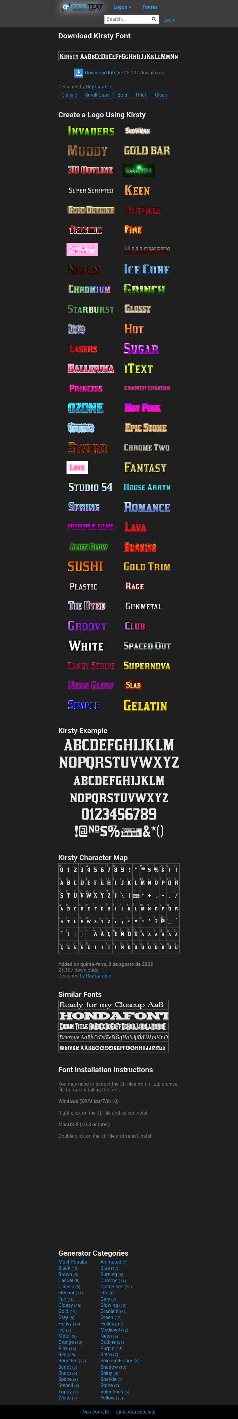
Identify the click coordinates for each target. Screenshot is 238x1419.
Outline (112, 1342)
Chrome (113, 1280)
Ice (64, 1330)
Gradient (112, 1311)
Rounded (72, 1361)
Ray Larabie (98, 87)
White (67, 1398)
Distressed (116, 1287)
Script (67, 1367)
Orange (70, 1342)
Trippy (68, 1392)
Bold (122, 95)
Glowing (113, 1305)
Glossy (69, 1305)
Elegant (70, 1293)
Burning (111, 1274)
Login (169, 20)
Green (111, 1317)
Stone (109, 1385)
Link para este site (136, 1412)
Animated (114, 1262)
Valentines (114, 1392)
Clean (161, 95)
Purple (111, 1348)
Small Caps (97, 95)
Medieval (114, 1330)
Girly (108, 1299)
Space (68, 1379)
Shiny (109, 1373)
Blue (109, 1268)
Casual (68, 1280)
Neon (109, 1336)
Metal (67, 1336)
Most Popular (73, 1262)
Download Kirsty (97, 73)
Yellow (111, 1398)
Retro (109, 1354)
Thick (141, 95)
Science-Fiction (120, 1361)
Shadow (113, 1367)
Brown (68, 1274)
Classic (69, 95)
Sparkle (111, 1379)
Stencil (68, 1385)
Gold (67, 1311)
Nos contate (95, 1412)
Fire (107, 1293)
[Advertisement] (29, 122)
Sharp (67, 1373)
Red (66, 1354)
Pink (67, 1348)
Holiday (111, 1324)
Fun (66, 1299)
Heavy (69, 1324)
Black (68, 1268)
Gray (66, 1317)
